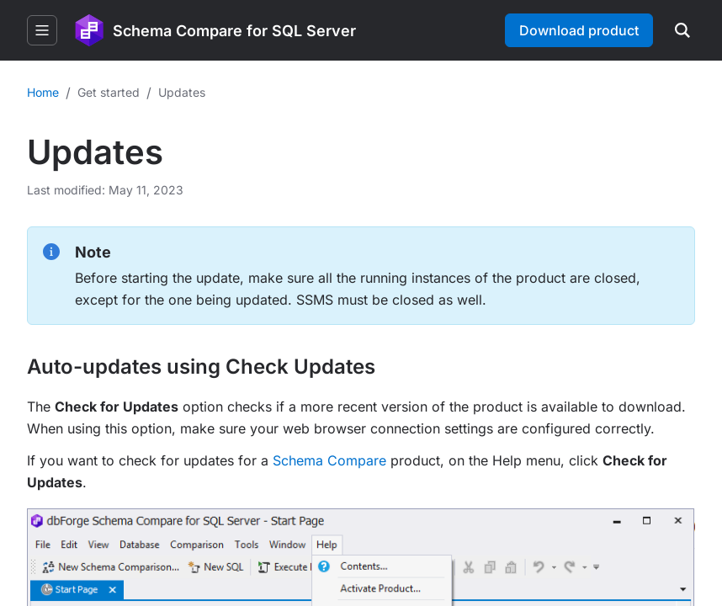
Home (43, 92)
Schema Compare (329, 460)
